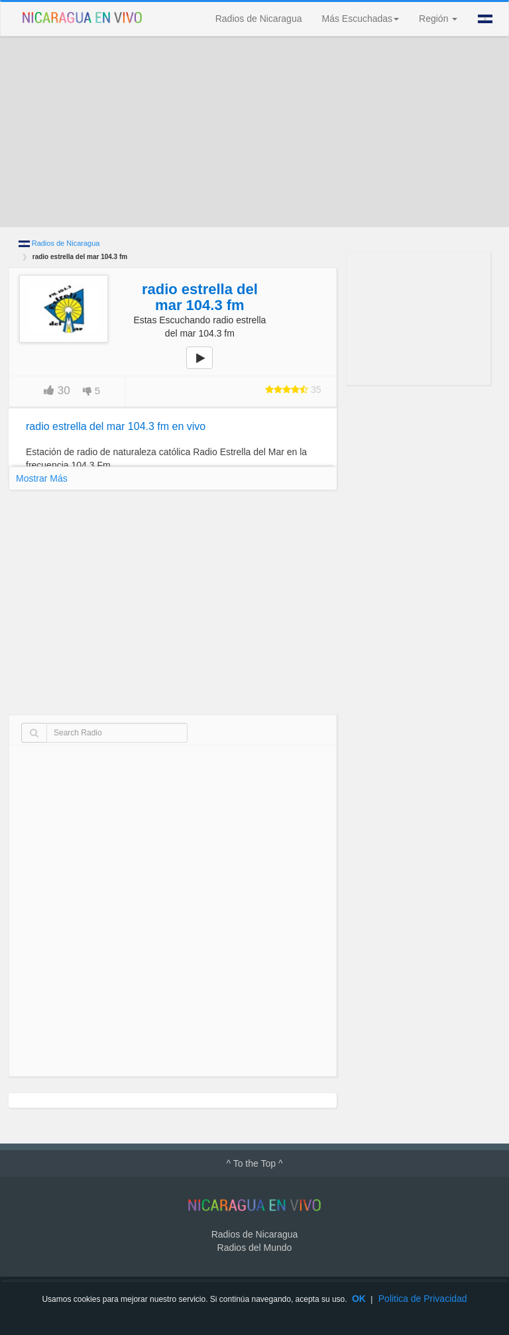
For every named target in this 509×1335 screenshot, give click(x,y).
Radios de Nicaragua (258, 18)
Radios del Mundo (254, 1247)
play (207, 367)
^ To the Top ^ (254, 1163)
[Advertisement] (254, 132)
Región (438, 18)
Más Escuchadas (360, 18)
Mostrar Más (42, 478)
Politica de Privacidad (422, 1298)
